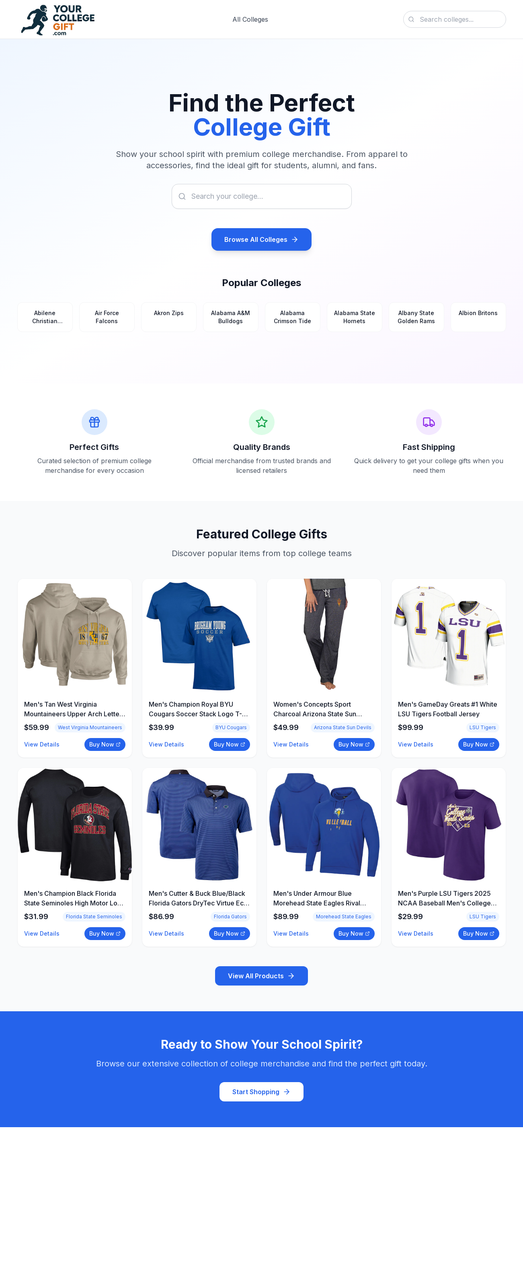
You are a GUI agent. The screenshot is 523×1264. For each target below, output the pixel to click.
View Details (41, 744)
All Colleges (250, 19)
